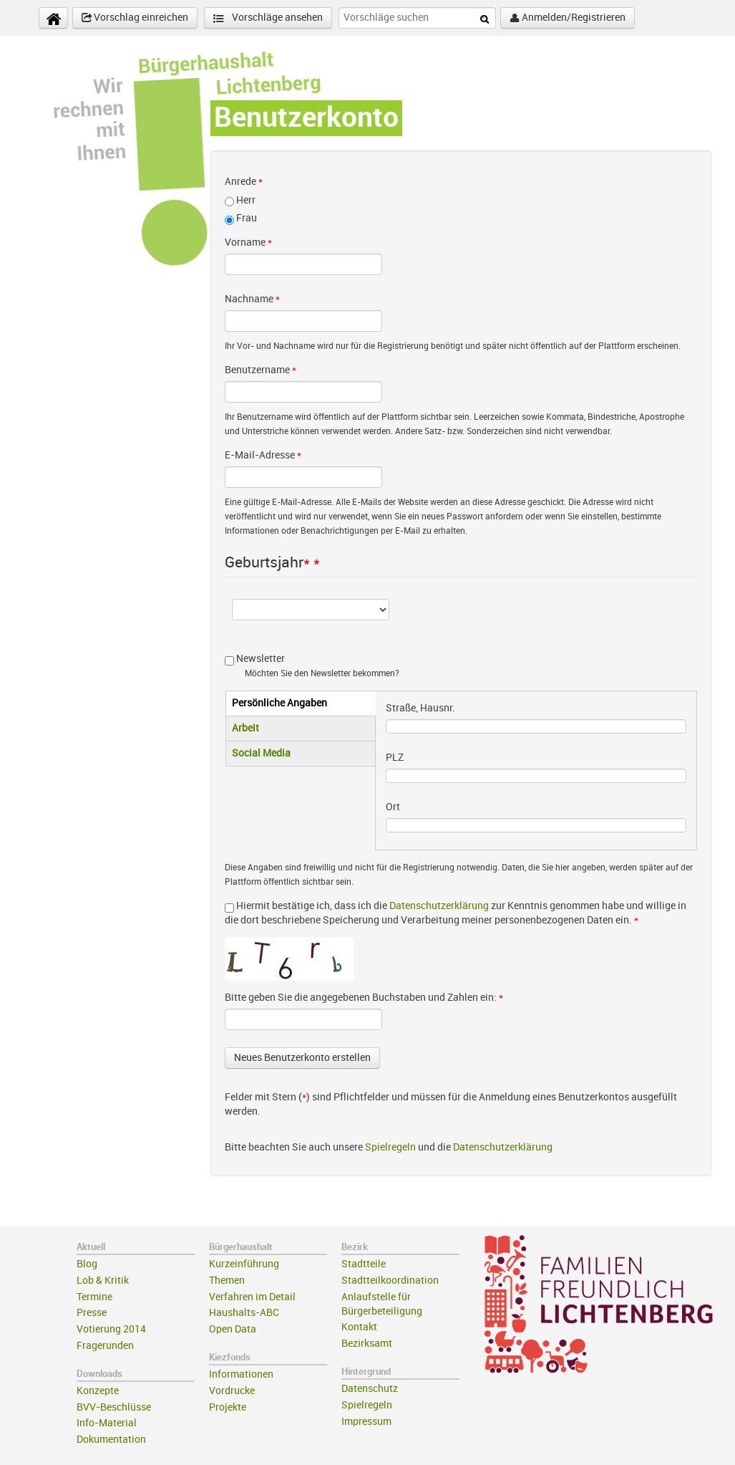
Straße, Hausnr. (420, 708)
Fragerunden (105, 1345)
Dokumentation (111, 1439)
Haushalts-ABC (244, 1312)
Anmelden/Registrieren (568, 18)
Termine (94, 1297)
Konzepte (98, 1390)
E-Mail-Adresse (263, 455)
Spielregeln (390, 1147)
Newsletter (260, 658)
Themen (227, 1280)
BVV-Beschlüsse (114, 1407)
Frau (246, 218)
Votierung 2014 (111, 1329)
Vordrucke (232, 1390)
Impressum (366, 1421)
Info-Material (107, 1423)
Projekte (227, 1407)
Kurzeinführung (244, 1264)
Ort (393, 807)
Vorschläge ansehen (268, 18)
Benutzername (260, 370)
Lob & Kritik (103, 1280)
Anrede (244, 181)
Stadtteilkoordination (390, 1280)
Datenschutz (369, 1388)
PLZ (395, 757)
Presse (92, 1312)
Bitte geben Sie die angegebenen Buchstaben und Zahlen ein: (364, 997)
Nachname (252, 299)
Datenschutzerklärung (439, 905)
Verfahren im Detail (252, 1297)
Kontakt (359, 1327)
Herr (245, 200)
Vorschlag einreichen (135, 18)
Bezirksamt (366, 1343)
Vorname (248, 242)
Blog (87, 1264)
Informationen (241, 1374)
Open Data (232, 1329)
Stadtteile (363, 1264)
